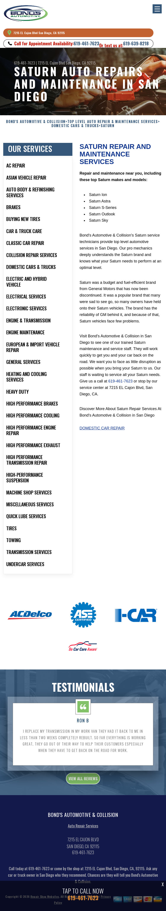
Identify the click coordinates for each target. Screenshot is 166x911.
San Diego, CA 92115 (81, 63)
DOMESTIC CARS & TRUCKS (75, 126)
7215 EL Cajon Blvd (51, 63)
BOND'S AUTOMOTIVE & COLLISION (35, 122)
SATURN (108, 126)
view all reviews (83, 781)
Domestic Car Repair (102, 431)
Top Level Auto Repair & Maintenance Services (112, 122)
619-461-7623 (86, 43)
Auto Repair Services (83, 828)
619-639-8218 (136, 43)
